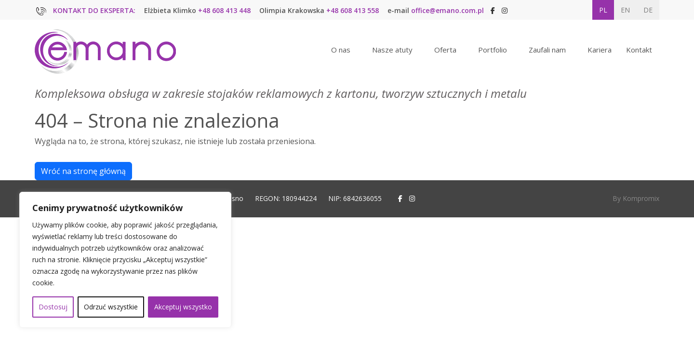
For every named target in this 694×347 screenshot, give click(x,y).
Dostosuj (53, 306)
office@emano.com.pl (447, 10)
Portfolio (492, 49)
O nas (340, 49)
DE (648, 9)
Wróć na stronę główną (83, 171)
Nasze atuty (392, 49)
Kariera (599, 49)
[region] (125, 260)
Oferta (445, 49)
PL (603, 9)
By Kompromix (636, 198)
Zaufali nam (547, 49)
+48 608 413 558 (352, 10)
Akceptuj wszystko (183, 306)
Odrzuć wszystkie (111, 306)
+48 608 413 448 (224, 10)
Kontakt (639, 49)
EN (625, 9)
